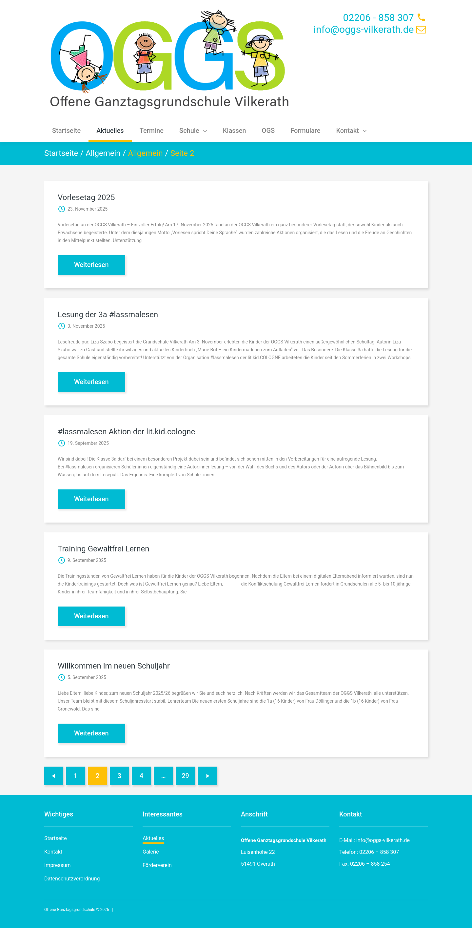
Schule (193, 130)
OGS (268, 130)
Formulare (305, 130)
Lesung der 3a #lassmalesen (108, 314)
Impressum (57, 865)
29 (185, 776)
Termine (152, 130)
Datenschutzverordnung (72, 879)
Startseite (66, 130)
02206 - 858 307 (378, 17)
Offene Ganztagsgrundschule (69, 909)
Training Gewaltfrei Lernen (103, 548)
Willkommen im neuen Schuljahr (114, 665)
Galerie (151, 852)
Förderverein (157, 865)
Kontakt (351, 130)
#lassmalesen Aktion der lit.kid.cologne (126, 431)
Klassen (234, 130)
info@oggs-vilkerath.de (364, 29)
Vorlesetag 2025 (86, 197)
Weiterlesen (91, 265)
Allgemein (103, 153)
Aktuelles (110, 130)
